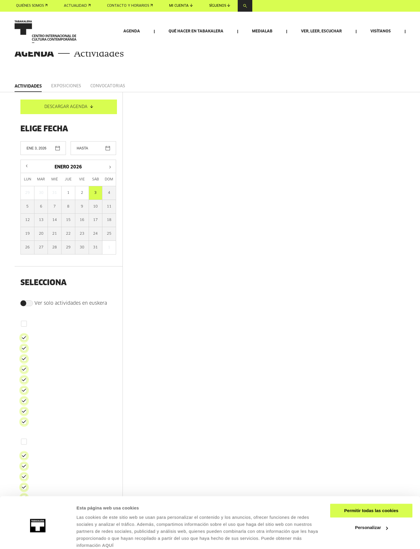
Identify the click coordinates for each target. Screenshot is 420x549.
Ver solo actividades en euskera (63, 337)
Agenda (131, 31)
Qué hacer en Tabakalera (196, 31)
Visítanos (380, 31)
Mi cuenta (181, 6)
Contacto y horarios (130, 6)
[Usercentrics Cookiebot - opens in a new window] (37, 537)
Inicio (19, 75)
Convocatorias (107, 120)
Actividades (28, 120)
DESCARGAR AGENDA (68, 141)
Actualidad (77, 6)
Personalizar (371, 503)
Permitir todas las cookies (371, 486)
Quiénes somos (32, 6)
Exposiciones (66, 120)
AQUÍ (108, 521)
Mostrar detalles (93, 537)
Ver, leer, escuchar (321, 31)
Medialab (262, 31)
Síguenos (219, 6)
